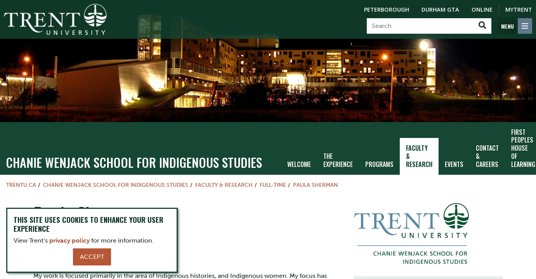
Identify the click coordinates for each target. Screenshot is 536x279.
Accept (92, 256)
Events (454, 164)
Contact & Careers (487, 156)
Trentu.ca (21, 184)
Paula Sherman (315, 184)
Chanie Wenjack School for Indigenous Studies (134, 162)
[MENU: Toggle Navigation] (514, 26)
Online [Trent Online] (482, 9)
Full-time (273, 184)
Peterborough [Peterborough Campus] (386, 9)
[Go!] (482, 26)
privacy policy (69, 240)
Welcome (299, 164)
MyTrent (518, 9)
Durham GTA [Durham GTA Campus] (440, 9)
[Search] (420, 26)
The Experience (338, 160)
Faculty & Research (419, 156)
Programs (379, 164)
